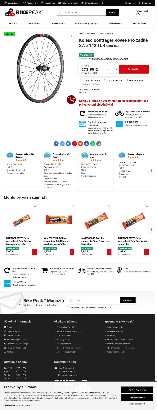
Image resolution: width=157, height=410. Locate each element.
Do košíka (133, 69)
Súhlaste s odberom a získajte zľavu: (40, 305)
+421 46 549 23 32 (66, 371)
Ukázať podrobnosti (137, 404)
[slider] (21, 160)
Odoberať (127, 300)
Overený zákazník (136, 154)
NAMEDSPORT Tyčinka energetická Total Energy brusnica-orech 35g (13, 241)
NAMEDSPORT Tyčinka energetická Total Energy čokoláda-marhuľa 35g (50, 241)
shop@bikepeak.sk (66, 368)
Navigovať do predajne (68, 375)
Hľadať (112, 12)
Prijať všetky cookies (137, 390)
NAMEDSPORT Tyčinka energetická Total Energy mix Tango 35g (127, 241)
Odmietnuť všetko (137, 397)
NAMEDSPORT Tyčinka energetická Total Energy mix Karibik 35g (89, 241)
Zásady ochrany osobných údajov (18, 405)
